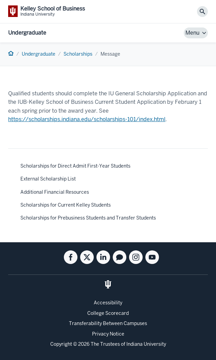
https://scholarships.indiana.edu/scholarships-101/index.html (86, 119)
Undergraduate (27, 32)
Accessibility (108, 303)
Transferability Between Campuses (108, 323)
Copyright (61, 344)
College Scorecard (108, 313)
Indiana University (146, 344)
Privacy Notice (108, 334)
